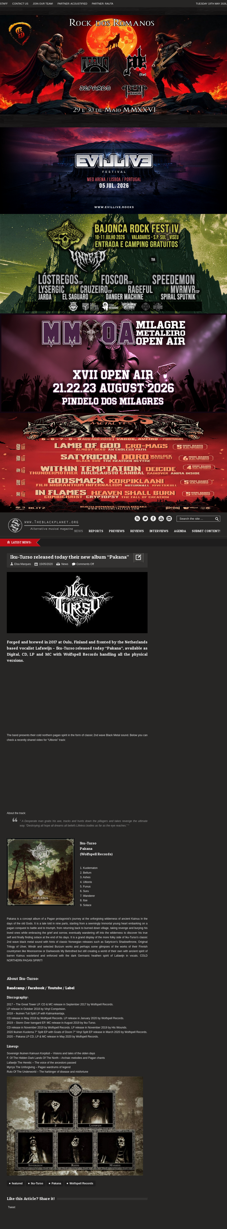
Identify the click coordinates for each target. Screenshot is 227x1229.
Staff (4, 3)
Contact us (20, 3)
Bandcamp (16, 988)
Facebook (36, 988)
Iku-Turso (37, 1183)
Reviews (137, 531)
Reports (96, 531)
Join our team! (43, 3)
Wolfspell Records (81, 1183)
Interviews (159, 531)
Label (69, 988)
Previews (117, 531)
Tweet (11, 1207)
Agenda (180, 531)
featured (17, 1183)
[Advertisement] (77, 698)
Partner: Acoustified (72, 3)
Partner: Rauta (102, 3)
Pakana (56, 1183)
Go (217, 519)
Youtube (55, 988)
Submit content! (206, 531)
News (64, 564)
